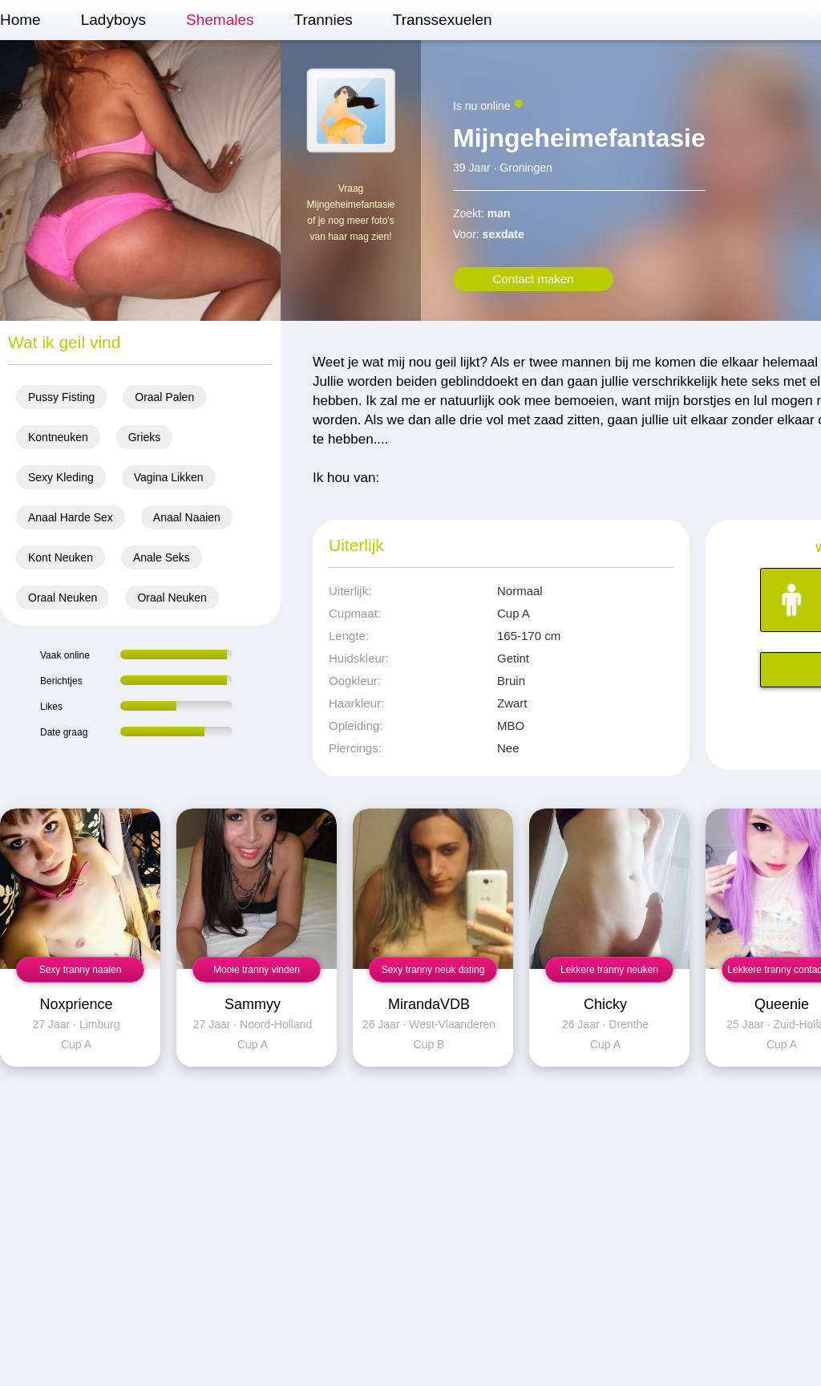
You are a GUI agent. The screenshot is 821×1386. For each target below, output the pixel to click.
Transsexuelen (442, 19)
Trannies (323, 19)
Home (20, 19)
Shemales (220, 19)
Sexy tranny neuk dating (433, 969)
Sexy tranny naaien (80, 969)
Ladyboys (113, 19)
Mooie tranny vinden (256, 969)
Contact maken (533, 279)
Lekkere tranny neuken (609, 969)
